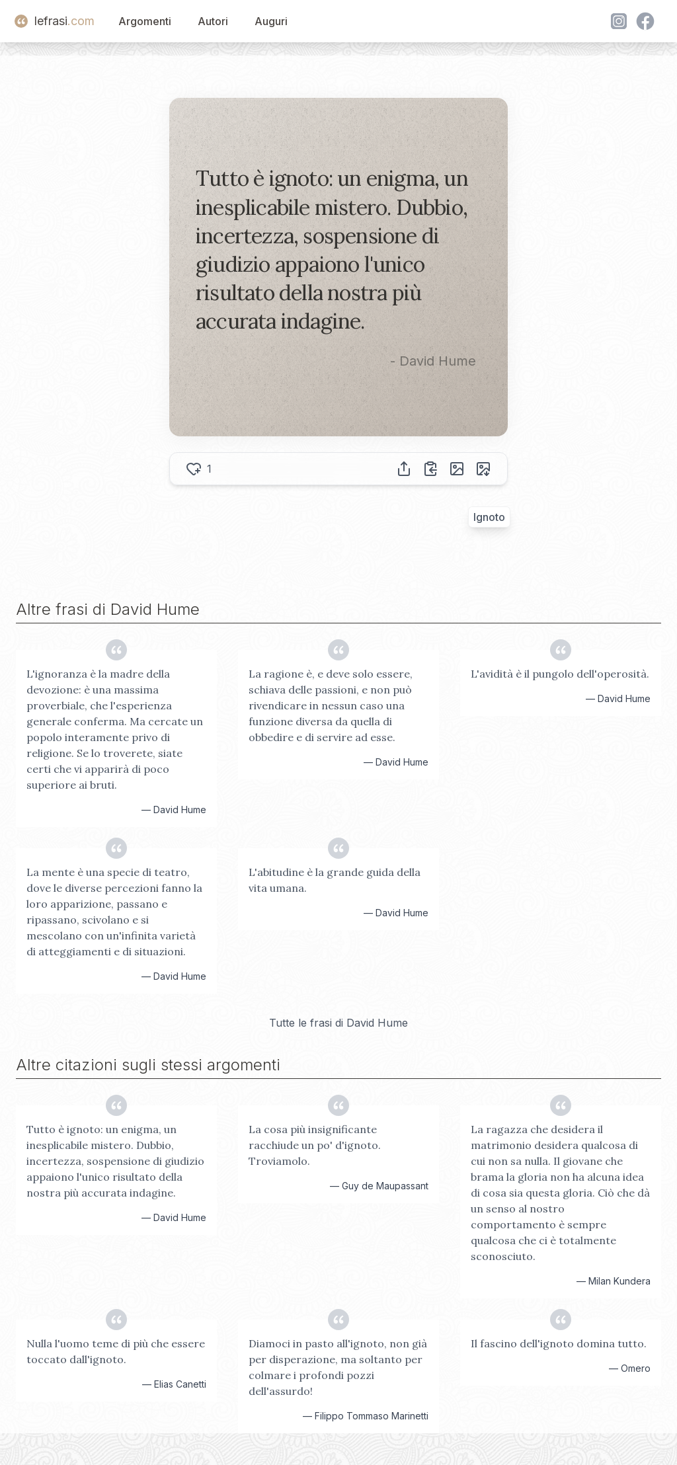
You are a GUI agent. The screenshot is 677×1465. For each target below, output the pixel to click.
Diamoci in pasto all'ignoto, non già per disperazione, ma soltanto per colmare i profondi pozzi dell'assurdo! (338, 1367)
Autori (213, 21)
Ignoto (489, 517)
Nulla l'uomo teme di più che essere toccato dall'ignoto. (115, 1351)
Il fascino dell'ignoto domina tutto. (559, 1343)
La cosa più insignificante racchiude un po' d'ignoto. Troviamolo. (315, 1145)
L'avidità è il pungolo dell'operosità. (560, 673)
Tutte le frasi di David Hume (338, 1022)
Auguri (271, 21)
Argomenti (144, 21)
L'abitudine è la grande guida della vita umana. (334, 879)
